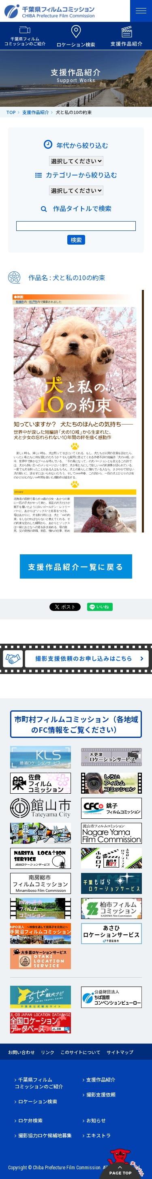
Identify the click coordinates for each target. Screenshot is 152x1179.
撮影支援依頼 (101, 1094)
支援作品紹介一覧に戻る (76, 566)
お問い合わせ (21, 1052)
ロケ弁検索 (30, 1120)
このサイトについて (80, 1052)
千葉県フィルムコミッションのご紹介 (39, 1083)
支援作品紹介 (35, 112)
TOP (11, 112)
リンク (47, 1052)
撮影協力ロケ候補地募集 (45, 1135)
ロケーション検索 (37, 1101)
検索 (76, 240)
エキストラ (98, 1135)
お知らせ (96, 1120)
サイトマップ (120, 1052)
